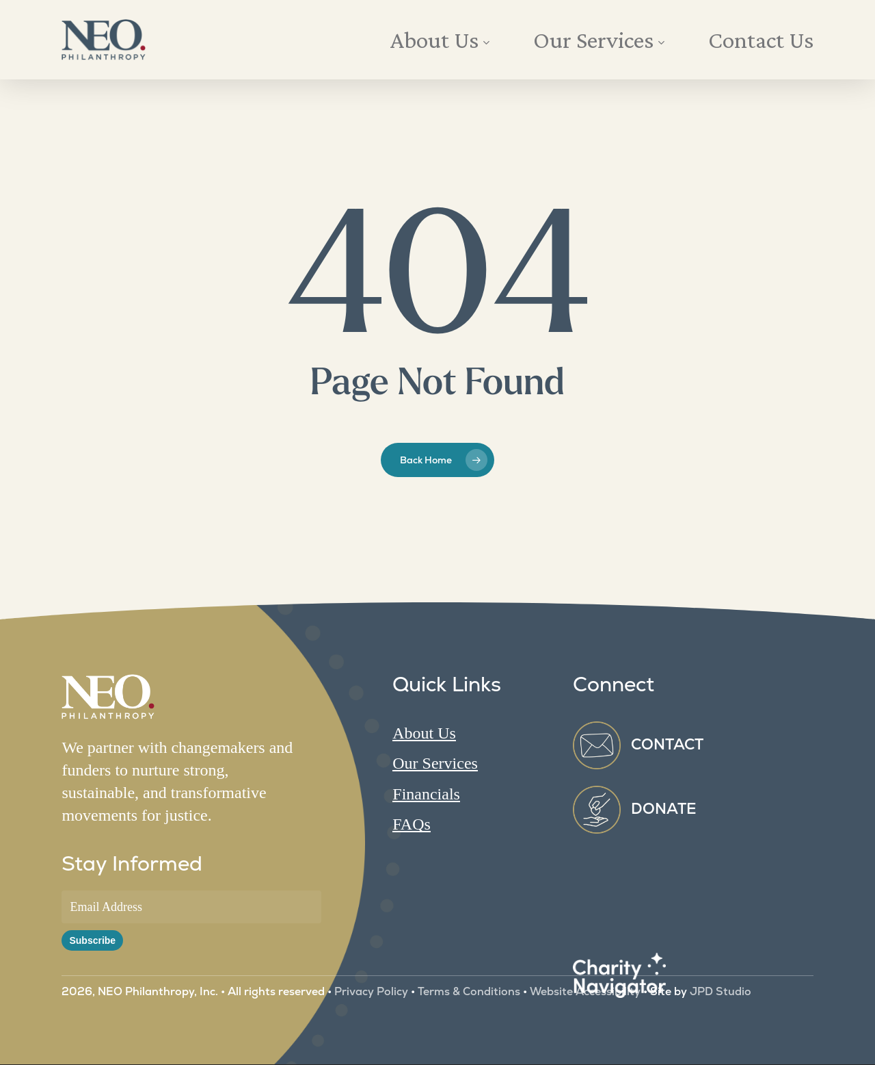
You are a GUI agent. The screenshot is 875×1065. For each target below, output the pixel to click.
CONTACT (667, 744)
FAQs (411, 824)
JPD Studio (719, 991)
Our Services (435, 763)
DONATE (664, 809)
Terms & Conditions (469, 991)
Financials (426, 794)
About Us (424, 733)
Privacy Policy (371, 991)
